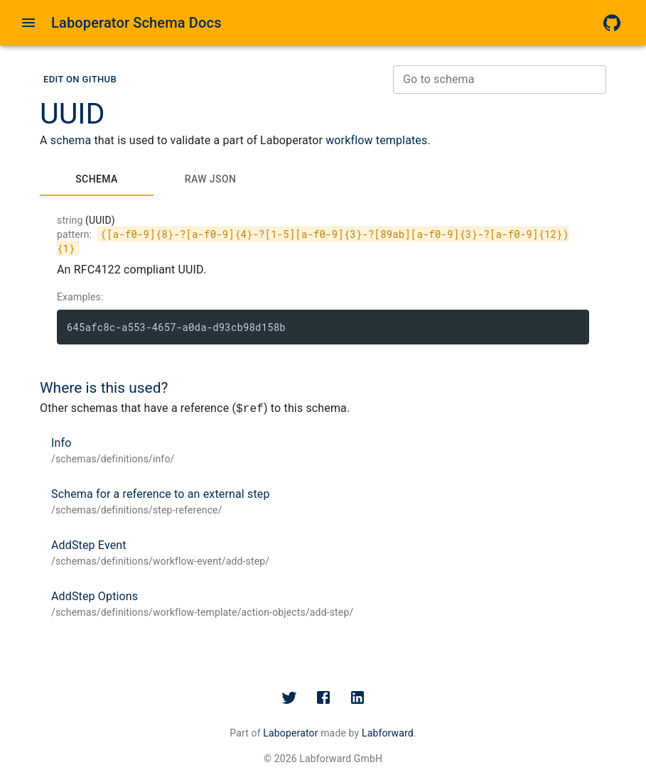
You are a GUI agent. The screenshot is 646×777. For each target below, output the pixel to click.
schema (71, 140)
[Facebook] (323, 697)
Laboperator (290, 733)
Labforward (388, 733)
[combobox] (499, 79)
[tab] (97, 179)
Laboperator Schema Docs (136, 22)
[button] (80, 80)
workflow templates (376, 140)
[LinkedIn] (357, 697)
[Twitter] (289, 697)
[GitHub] (612, 23)
